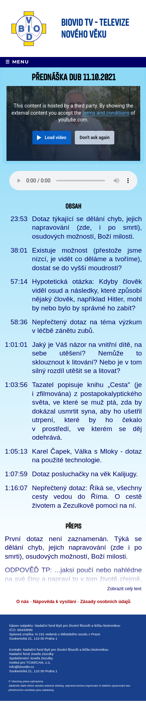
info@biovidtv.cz (21, 667)
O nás (22, 601)
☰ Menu (17, 62)
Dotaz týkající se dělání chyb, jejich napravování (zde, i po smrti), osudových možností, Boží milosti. (87, 227)
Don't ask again (94, 137)
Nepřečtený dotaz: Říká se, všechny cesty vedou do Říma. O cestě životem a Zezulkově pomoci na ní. (87, 496)
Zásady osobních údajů (105, 601)
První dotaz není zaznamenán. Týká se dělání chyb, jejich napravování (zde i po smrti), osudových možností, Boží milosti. (73, 547)
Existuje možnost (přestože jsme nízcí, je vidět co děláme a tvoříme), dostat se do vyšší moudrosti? (87, 259)
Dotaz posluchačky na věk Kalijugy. (85, 474)
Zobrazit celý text (124, 588)
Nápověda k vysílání (54, 601)
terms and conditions (105, 113)
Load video (55, 137)
